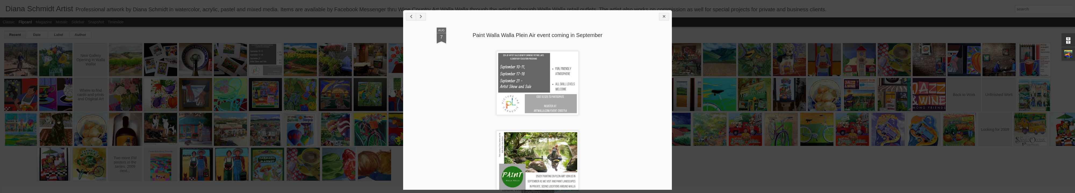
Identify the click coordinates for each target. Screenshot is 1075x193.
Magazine (44, 22)
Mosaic (61, 22)
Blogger (554, 190)
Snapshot (96, 22)
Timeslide (116, 22)
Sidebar (77, 22)
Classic (9, 22)
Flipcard (25, 22)
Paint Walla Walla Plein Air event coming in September (537, 35)
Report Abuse (570, 190)
